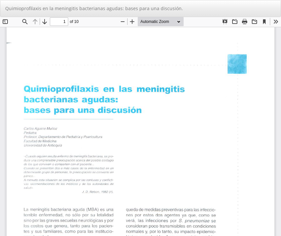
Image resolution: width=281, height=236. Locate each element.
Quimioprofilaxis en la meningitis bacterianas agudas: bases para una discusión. (94, 8)
